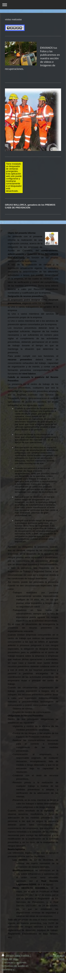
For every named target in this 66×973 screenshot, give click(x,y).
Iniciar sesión (56, 955)
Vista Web (58, 959)
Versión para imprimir (16, 955)
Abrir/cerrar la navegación (33, 4)
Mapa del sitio (9, 959)
